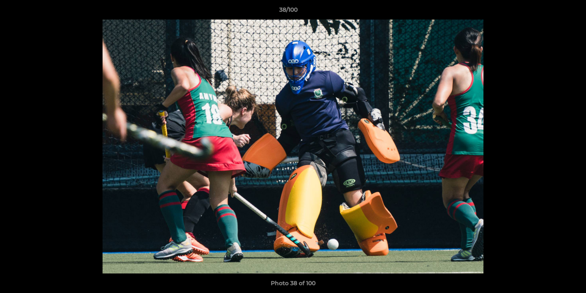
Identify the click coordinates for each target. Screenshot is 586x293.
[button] (552, 11)
